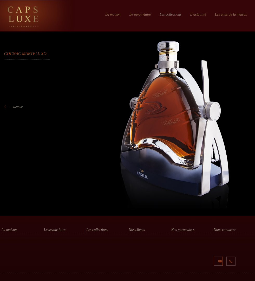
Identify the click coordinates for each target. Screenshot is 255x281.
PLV (47, 254)
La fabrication (54, 249)
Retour (18, 107)
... (130, 268)
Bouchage (93, 239)
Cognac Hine (138, 254)
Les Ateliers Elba (183, 239)
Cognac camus (140, 239)
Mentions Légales (41, 279)
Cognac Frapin (140, 244)
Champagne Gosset (143, 249)
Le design (51, 244)
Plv (88, 244)
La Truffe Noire (182, 249)
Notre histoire (12, 239)
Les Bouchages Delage (187, 244)
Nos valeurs (10, 244)
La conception (54, 239)
